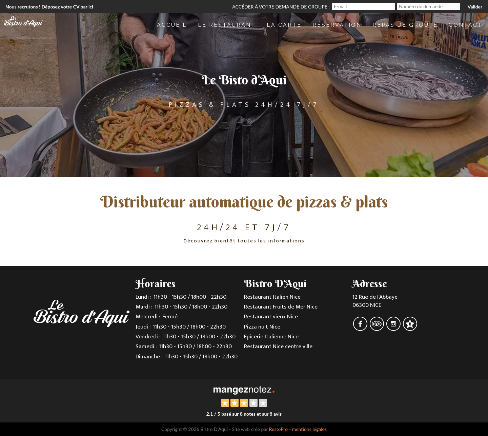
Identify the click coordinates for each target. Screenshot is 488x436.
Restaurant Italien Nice (272, 297)
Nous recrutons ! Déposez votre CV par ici (49, 6)
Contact (466, 25)
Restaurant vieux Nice (271, 316)
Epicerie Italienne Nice (271, 336)
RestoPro (278, 429)
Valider (475, 6)
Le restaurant (227, 25)
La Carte (284, 25)
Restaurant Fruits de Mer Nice (281, 307)
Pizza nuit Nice (262, 327)
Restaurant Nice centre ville (278, 346)
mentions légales (309, 429)
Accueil (172, 25)
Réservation (337, 25)
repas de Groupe (405, 25)
